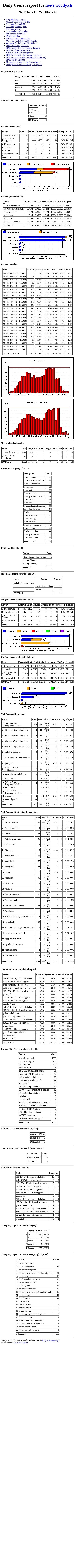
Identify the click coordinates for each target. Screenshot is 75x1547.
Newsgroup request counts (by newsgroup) (24, 64)
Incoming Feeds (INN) (15, 24)
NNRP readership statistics (17, 45)
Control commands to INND (18, 22)
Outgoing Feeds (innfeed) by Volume (22, 43)
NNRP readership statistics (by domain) (23, 48)
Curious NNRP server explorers (19, 53)
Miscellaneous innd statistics (18, 38)
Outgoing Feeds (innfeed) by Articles (22, 41)
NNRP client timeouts (15, 60)
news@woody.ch (21, 1343)
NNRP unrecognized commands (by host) (23, 55)
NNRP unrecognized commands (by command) (26, 57)
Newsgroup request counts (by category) (23, 62)
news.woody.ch (58, 5)
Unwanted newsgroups (15, 34)
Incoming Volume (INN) (16, 26)
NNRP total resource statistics (18, 50)
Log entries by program (16, 19)
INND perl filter (13, 36)
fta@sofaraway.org (50, 1340)
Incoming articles (13, 29)
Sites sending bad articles (17, 31)
